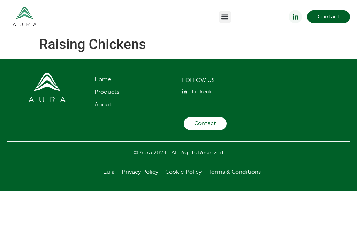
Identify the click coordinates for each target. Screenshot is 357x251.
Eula (109, 172)
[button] (225, 17)
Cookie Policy (183, 172)
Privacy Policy (140, 172)
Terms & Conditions (234, 172)
